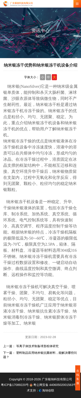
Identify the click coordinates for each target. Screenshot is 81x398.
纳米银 (30, 323)
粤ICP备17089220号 (15, 384)
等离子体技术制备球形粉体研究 (37, 346)
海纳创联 (48, 390)
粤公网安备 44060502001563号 (53, 384)
